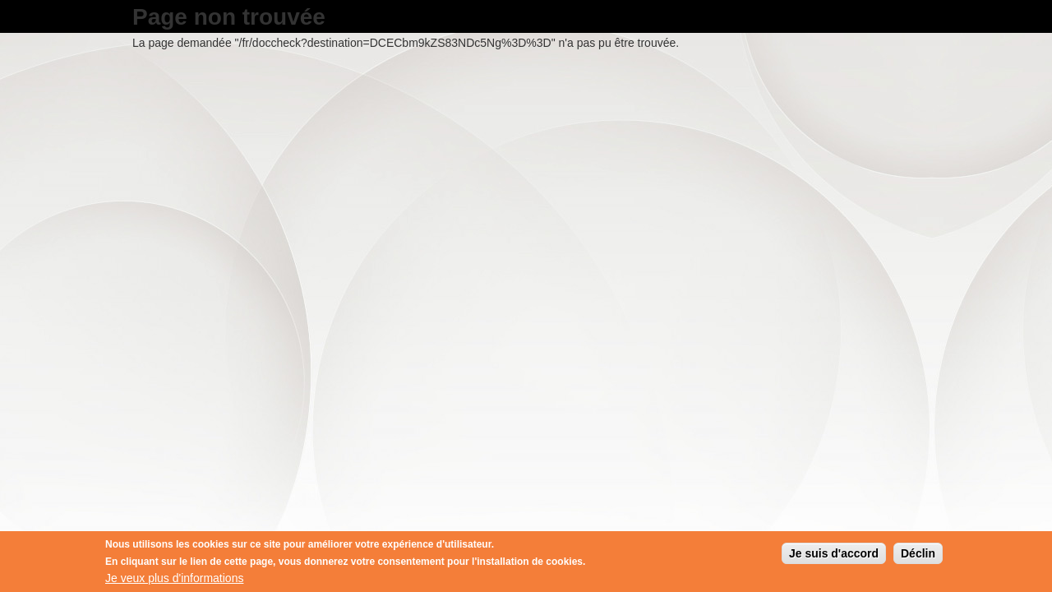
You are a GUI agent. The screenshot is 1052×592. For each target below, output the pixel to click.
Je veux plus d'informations (174, 578)
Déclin (918, 554)
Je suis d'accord (834, 554)
